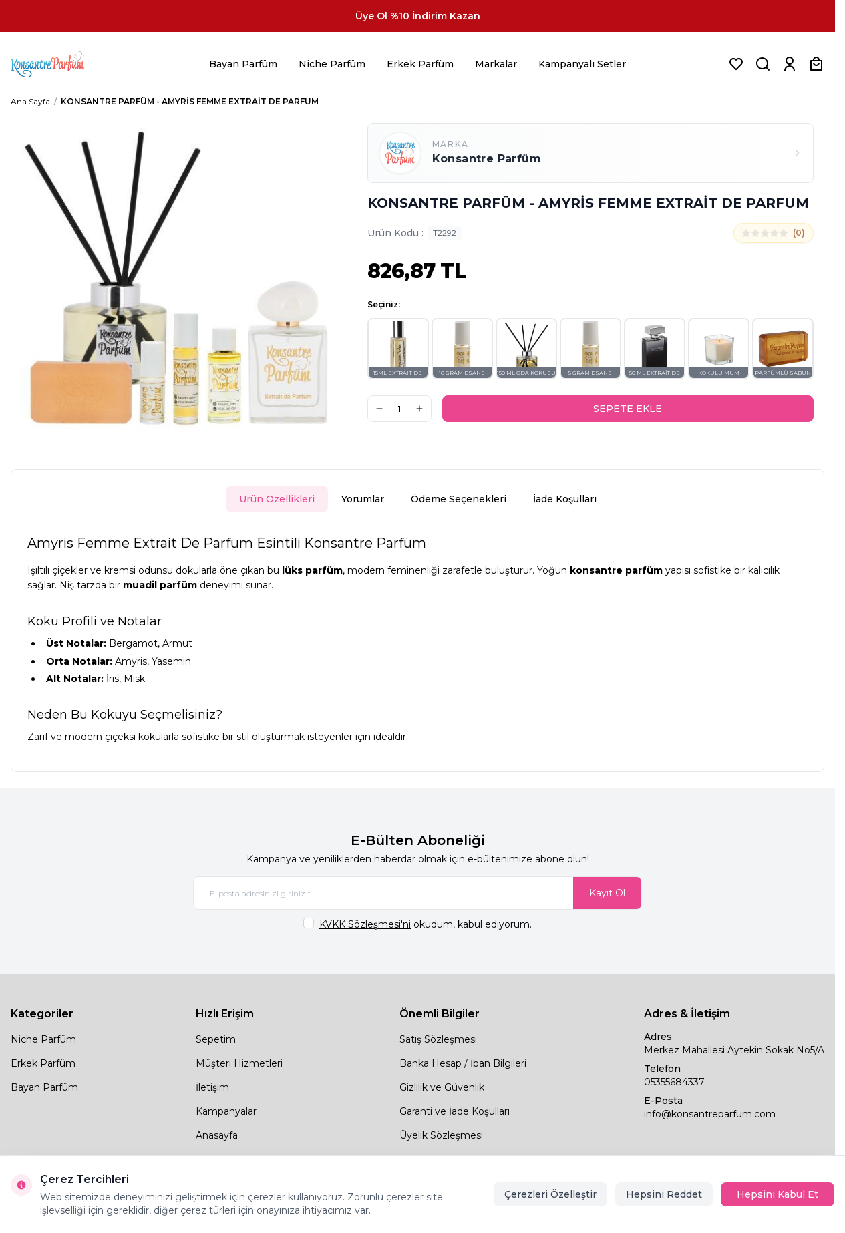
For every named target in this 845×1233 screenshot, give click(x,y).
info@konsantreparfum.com (710, 1114)
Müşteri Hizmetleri (239, 1063)
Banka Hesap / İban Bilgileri (462, 1063)
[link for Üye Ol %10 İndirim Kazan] (417, 16)
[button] (398, 348)
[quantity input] (399, 408)
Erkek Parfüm (420, 64)
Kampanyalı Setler (582, 64)
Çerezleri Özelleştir (550, 1194)
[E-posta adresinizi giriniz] (417, 893)
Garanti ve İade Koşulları (454, 1111)
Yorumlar (362, 499)
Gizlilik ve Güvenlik (441, 1087)
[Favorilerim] (736, 64)
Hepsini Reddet (664, 1194)
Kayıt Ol (607, 893)
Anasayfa (217, 1135)
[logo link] (64, 64)
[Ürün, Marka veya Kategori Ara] (763, 64)
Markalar (496, 64)
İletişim (212, 1087)
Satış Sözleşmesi (438, 1039)
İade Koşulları (565, 499)
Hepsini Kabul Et (777, 1194)
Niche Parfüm (332, 64)
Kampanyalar (226, 1111)
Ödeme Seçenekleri (458, 499)
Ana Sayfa (30, 101)
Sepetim (216, 1039)
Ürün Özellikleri (277, 499)
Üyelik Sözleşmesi (441, 1135)
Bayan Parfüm (243, 64)
